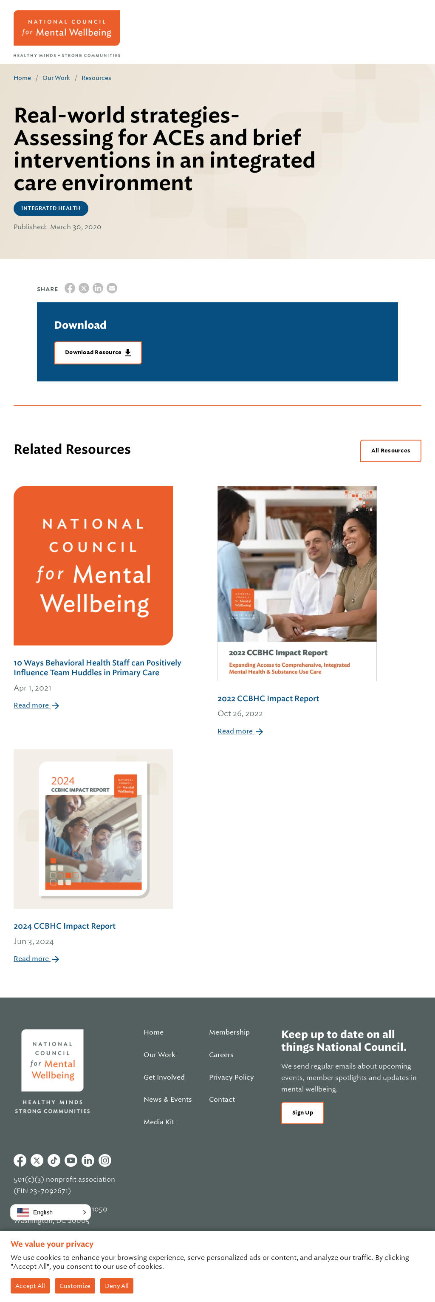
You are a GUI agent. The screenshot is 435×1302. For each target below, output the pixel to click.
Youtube (71, 1160)
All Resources (390, 450)
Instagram (105, 1160)
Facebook (20, 1160)
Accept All (30, 1286)
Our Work (56, 78)
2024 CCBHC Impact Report (93, 934)
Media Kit (159, 1122)
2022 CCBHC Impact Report (297, 707)
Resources (96, 78)
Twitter (37, 1160)
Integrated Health (51, 208)
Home (22, 78)
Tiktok (54, 1160)
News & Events (168, 1099)
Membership (229, 1032)
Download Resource (94, 352)
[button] (50, 1212)
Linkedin (88, 1160)
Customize (74, 1286)
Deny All (117, 1286)
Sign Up (302, 1112)
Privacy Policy (231, 1077)
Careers (221, 1055)
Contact (222, 1099)
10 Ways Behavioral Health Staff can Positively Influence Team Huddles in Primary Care (104, 676)
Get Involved (164, 1077)
